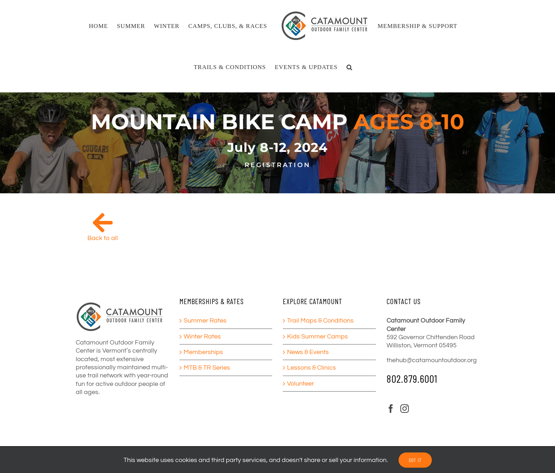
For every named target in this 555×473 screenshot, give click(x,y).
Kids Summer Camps (317, 336)
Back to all (102, 238)
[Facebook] (391, 408)
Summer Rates (205, 320)
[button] (350, 67)
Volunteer (300, 383)
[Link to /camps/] (103, 222)
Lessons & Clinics (311, 367)
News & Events (308, 352)
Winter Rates (202, 336)
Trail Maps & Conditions (320, 320)
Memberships (203, 352)
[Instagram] (404, 408)
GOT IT (415, 460)
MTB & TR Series (207, 367)
